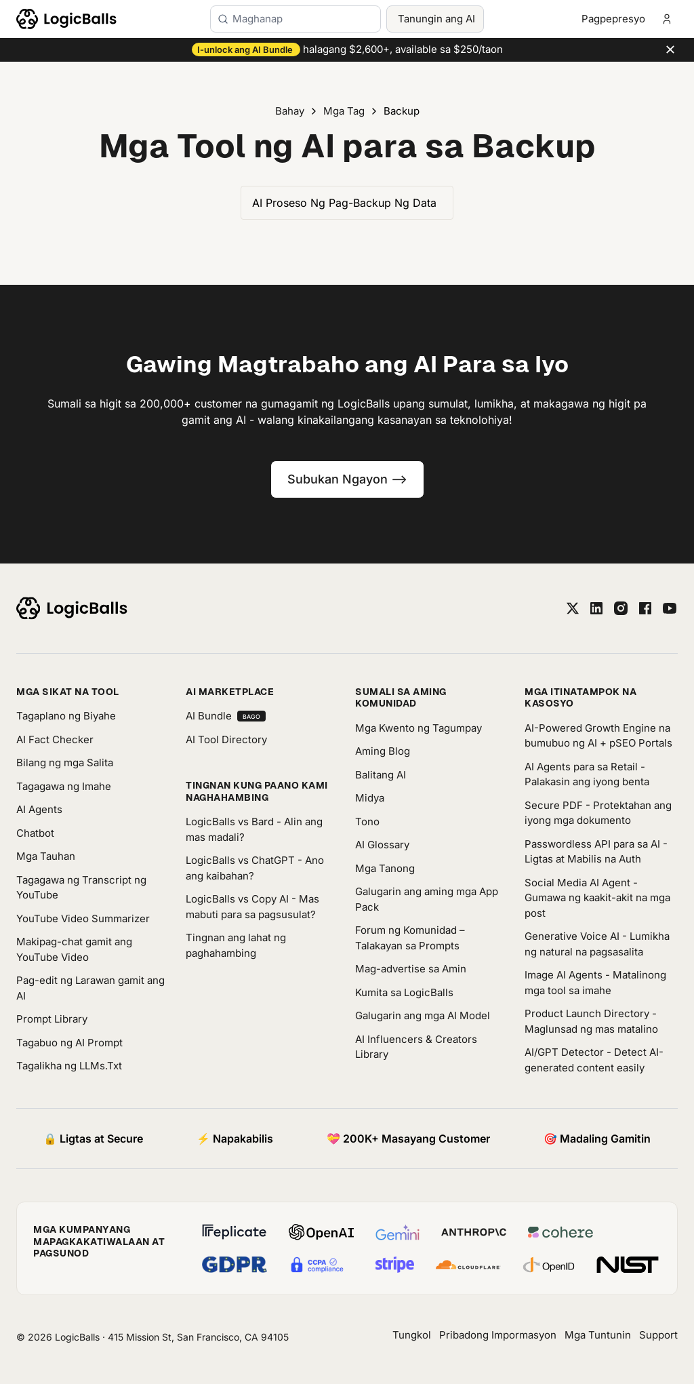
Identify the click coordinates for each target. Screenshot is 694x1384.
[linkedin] (596, 608)
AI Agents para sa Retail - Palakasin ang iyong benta (587, 774)
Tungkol (411, 1334)
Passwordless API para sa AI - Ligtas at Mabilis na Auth (596, 851)
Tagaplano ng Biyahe (66, 715)
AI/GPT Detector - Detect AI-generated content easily (594, 1060)
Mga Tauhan (45, 856)
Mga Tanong (385, 868)
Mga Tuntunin (598, 1334)
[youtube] (669, 608)
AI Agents (39, 809)
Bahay (289, 110)
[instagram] (621, 608)
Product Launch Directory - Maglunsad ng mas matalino (591, 1021)
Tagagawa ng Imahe (63, 786)
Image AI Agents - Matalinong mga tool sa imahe (595, 982)
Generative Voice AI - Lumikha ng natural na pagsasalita (597, 944)
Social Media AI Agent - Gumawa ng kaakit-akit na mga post (597, 898)
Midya (369, 797)
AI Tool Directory (226, 739)
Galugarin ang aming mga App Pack (426, 899)
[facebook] (645, 608)
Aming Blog (382, 751)
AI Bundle (226, 715)
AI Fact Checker (55, 739)
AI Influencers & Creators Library (416, 1047)
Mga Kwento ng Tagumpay (418, 727)
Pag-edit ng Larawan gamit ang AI (90, 988)
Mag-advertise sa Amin (410, 968)
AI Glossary (382, 844)
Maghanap (257, 18)
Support (658, 1334)
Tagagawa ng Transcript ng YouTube (81, 887)
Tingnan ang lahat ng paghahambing (236, 945)
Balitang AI (380, 774)
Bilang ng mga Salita (64, 762)
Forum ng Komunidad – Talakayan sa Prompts (410, 938)
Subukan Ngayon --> (347, 479)
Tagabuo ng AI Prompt (69, 1042)
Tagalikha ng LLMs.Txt (69, 1065)
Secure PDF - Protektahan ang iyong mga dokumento (598, 813)
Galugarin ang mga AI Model (422, 1015)
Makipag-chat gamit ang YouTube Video (74, 949)
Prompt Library (51, 1018)
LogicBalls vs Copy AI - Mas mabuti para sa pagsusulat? (252, 906)
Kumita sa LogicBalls (404, 992)
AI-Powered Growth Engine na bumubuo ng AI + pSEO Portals (598, 735)
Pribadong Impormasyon (497, 1334)
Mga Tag (344, 110)
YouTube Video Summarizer (83, 918)
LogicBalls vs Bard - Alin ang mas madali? (254, 829)
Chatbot (35, 833)
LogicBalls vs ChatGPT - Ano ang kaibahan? (255, 868)
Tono (367, 821)
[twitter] (572, 608)
